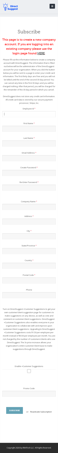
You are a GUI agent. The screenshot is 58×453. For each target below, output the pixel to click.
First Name (29, 123)
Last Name (29, 138)
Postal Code (29, 275)
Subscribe (14, 410)
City (29, 231)
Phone (29, 289)
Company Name (29, 201)
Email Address (29, 152)
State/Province (29, 245)
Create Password (29, 167)
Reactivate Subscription (41, 411)
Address (29, 216)
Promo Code (29, 388)
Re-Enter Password (29, 182)
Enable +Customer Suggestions (29, 366)
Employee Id (29, 108)
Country (29, 260)
